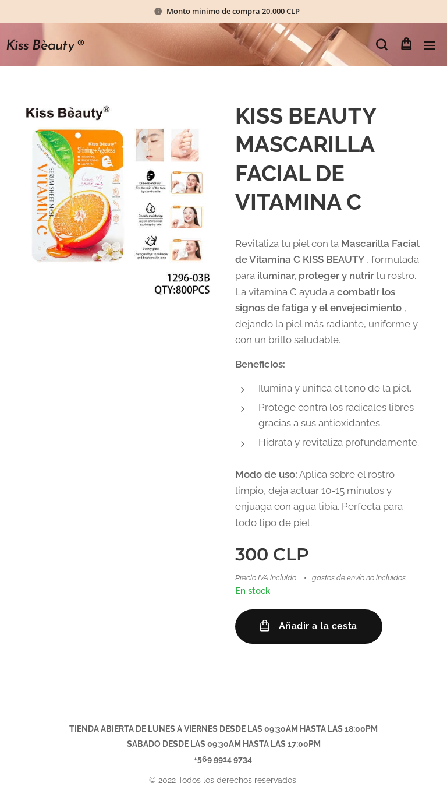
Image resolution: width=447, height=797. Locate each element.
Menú (429, 45)
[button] (381, 44)
